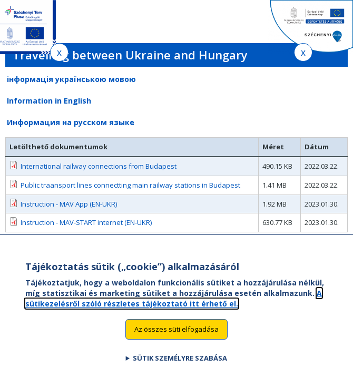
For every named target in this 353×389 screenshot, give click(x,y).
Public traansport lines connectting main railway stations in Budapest (130, 185)
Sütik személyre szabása (180, 367)
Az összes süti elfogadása (176, 338)
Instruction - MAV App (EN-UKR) (69, 204)
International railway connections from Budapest (99, 166)
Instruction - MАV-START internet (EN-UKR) (86, 222)
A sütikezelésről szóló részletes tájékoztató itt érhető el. (173, 307)
